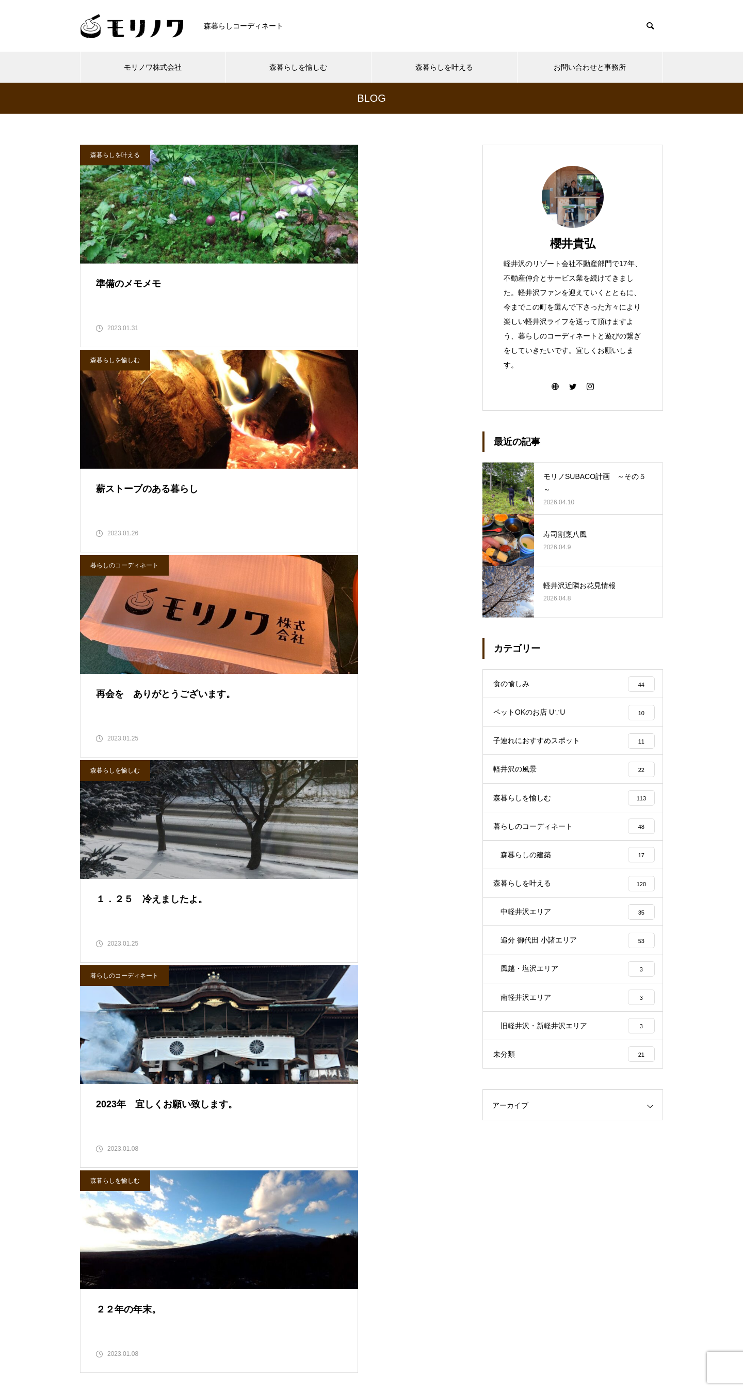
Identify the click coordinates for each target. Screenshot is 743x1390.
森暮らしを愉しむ (298, 67)
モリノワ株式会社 (153, 67)
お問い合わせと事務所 (590, 67)
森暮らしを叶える (444, 67)
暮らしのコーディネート (124, 378)
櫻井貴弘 (572, 243)
